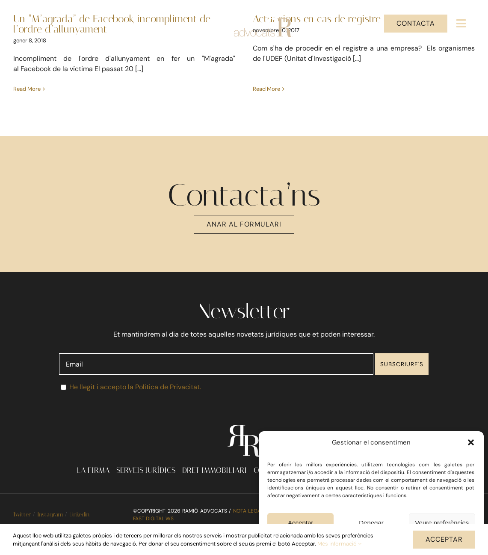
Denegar (371, 522)
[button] (471, 442)
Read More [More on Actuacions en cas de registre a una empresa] (262, 78)
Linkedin (79, 521)
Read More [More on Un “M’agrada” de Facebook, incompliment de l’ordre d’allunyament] (27, 88)
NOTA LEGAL (248, 516)
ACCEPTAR (444, 539)
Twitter (22, 521)
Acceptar (300, 522)
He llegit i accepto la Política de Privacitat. (135, 392)
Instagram (50, 521)
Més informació (339, 543)
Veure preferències (442, 522)
